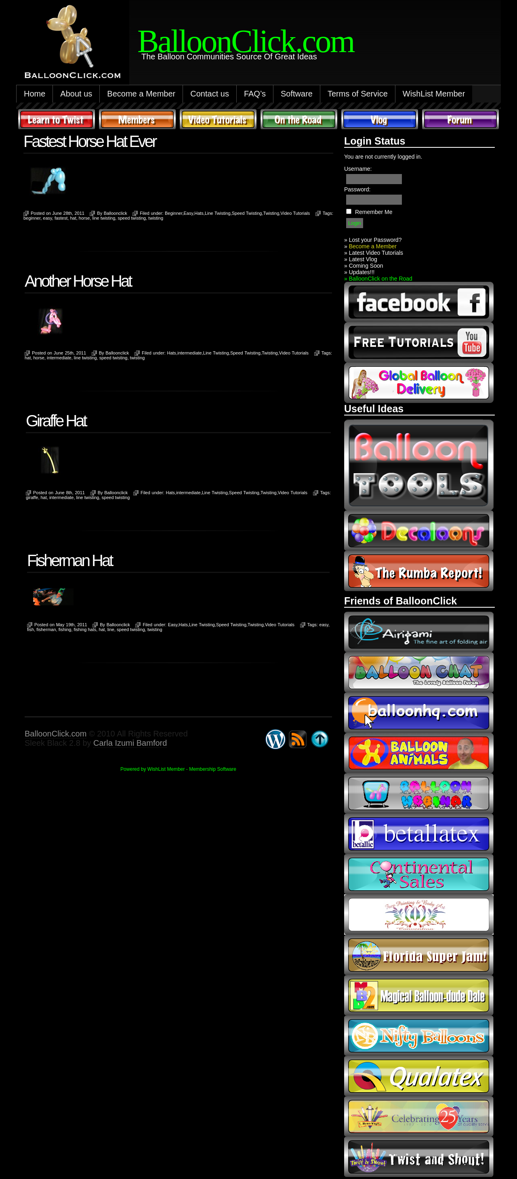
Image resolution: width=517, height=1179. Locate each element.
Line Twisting (218, 213)
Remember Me (374, 212)
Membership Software (212, 769)
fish (30, 629)
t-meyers (419, 1116)
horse (84, 218)
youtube (419, 342)
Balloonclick (115, 213)
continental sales (419, 874)
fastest (61, 218)
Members (137, 119)
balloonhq (419, 712)
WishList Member (434, 93)
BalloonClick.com (55, 733)
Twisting (271, 213)
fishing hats (85, 629)
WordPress (275, 739)
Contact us (209, 93)
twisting (155, 218)
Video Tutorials (218, 119)
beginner (31, 218)
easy (47, 218)
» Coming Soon (363, 265)
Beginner (173, 213)
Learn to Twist (56, 119)
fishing (65, 629)
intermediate (189, 352)
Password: (357, 189)
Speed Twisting (247, 213)
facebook (419, 302)
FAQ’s (255, 93)
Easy (188, 213)
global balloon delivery (419, 383)
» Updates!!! (359, 272)
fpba (419, 914)
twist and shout (419, 1157)
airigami (419, 632)
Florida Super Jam (419, 955)
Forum (460, 119)
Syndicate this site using (298, 739)
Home (34, 93)
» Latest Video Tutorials (373, 253)
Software (297, 93)
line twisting (104, 218)
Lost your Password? (375, 240)
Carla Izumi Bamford (130, 742)
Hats (199, 213)
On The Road (298, 119)
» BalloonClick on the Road (378, 278)
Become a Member (141, 93)
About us (76, 93)
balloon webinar (419, 793)
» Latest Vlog (360, 259)
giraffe (32, 497)
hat (73, 218)
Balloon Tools (419, 465)
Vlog (379, 119)
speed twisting (132, 218)
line (110, 629)
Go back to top (320, 739)
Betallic (419, 834)
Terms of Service (358, 93)
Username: (358, 169)
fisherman (46, 629)
